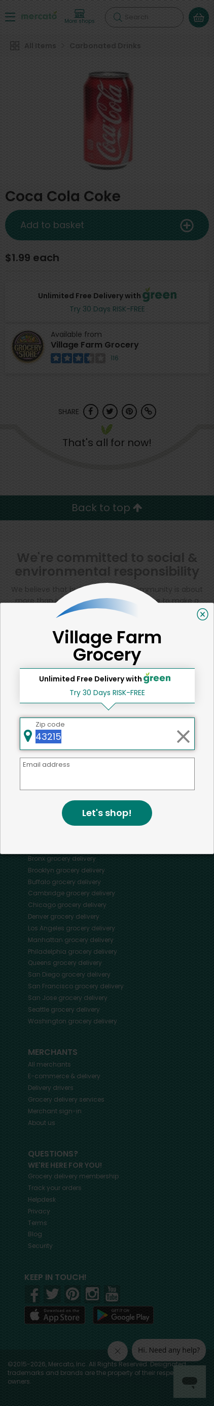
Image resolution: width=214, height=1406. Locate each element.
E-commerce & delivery (64, 1076)
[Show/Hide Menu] (10, 16)
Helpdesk (42, 1199)
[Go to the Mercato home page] (39, 14)
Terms (37, 1222)
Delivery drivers (51, 1087)
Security (40, 1245)
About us (41, 1122)
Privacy (39, 1211)
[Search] (144, 17)
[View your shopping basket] (199, 17)
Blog (35, 1234)
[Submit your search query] (118, 17)
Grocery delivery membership (73, 1176)
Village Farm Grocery (95, 345)
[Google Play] (123, 1315)
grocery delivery (68, 823)
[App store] (54, 1315)
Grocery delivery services (66, 1099)
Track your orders (55, 1187)
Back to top (107, 508)
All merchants (49, 1064)
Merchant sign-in (55, 1111)
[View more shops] (79, 17)
